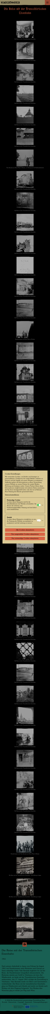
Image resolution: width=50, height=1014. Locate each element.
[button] (42, 505)
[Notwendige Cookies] (39, 505)
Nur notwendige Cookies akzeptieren (25, 538)
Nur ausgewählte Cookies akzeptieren (25, 534)
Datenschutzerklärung (12, 495)
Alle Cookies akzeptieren (25, 530)
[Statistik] (39, 520)
